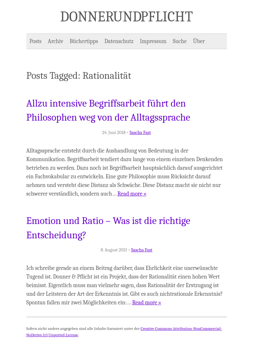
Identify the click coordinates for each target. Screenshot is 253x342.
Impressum (153, 41)
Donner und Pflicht (126, 16)
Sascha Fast (140, 132)
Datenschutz (118, 41)
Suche (179, 41)
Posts (36, 41)
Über (199, 41)
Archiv (55, 41)
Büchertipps (84, 41)
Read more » (131, 193)
